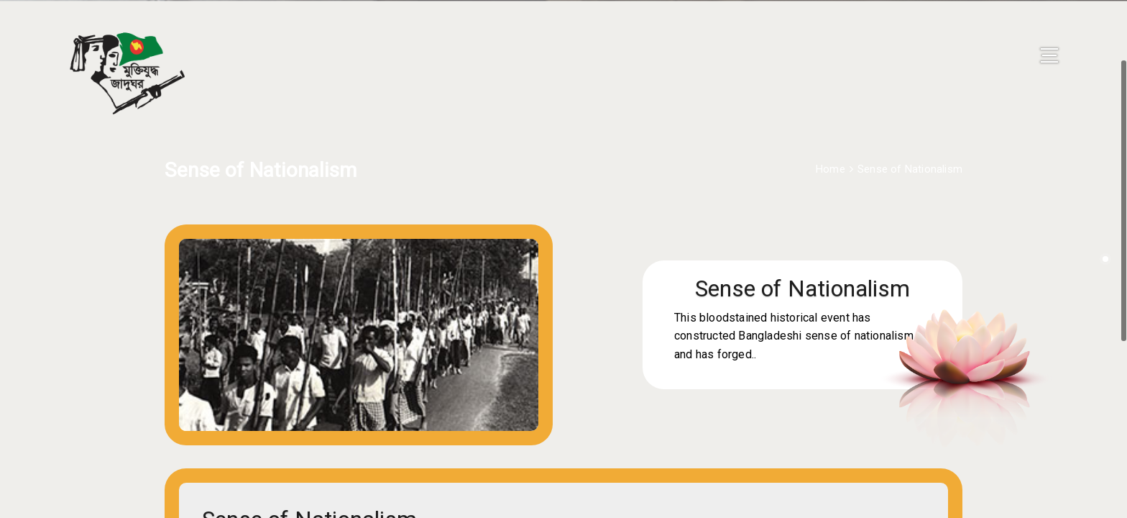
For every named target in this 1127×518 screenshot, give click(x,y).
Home (830, 146)
